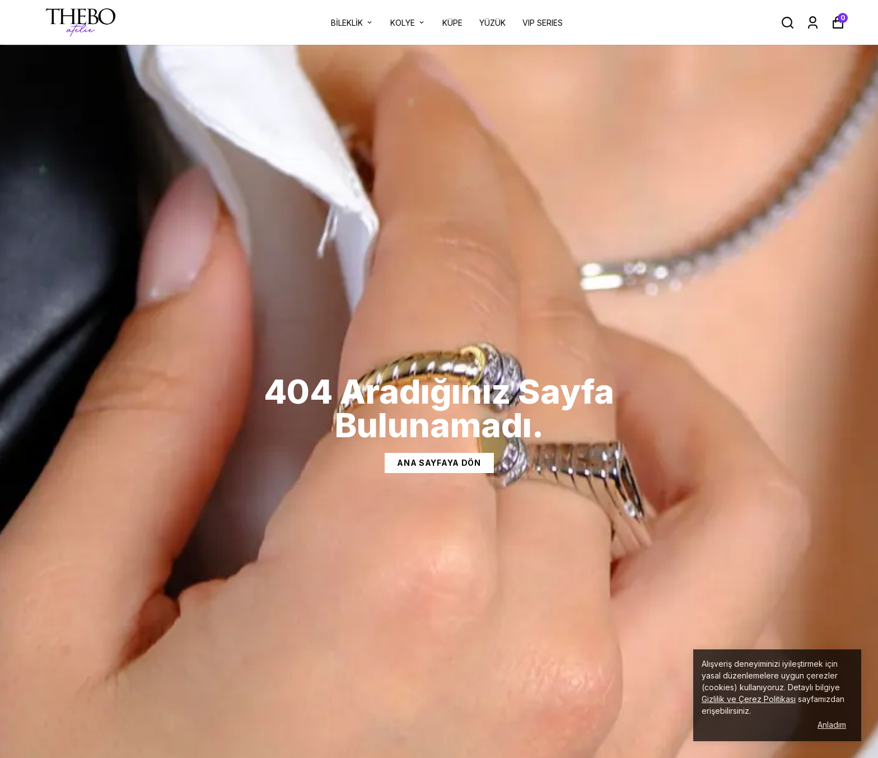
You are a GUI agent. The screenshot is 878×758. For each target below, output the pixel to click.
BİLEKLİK (352, 22)
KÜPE (452, 22)
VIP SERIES (542, 22)
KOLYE (408, 22)
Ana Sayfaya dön (439, 462)
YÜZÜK (492, 22)
